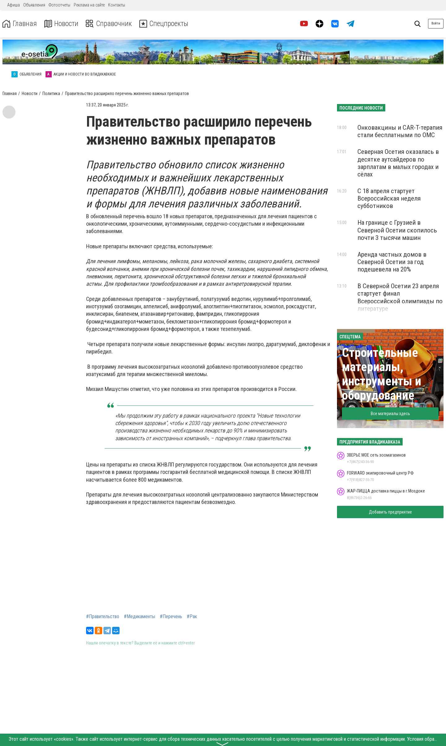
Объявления (34, 4)
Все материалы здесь (390, 413)
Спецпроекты (165, 24)
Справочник (109, 24)
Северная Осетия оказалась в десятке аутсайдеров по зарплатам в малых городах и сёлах (398, 163)
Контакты (116, 4)
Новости (61, 24)
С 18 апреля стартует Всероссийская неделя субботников (389, 198)
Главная (19, 24)
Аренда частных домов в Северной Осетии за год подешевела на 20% (391, 262)
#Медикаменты (139, 616)
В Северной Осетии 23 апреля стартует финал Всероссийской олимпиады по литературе (400, 297)
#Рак (192, 616)
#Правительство (102, 616)
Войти (435, 23)
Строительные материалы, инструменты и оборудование (381, 374)
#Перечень (171, 616)
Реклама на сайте (89, 4)
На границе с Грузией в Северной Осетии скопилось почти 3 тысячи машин (397, 230)
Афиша (13, 4)
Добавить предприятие (390, 512)
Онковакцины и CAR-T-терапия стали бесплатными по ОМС (399, 131)
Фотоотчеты (59, 4)
